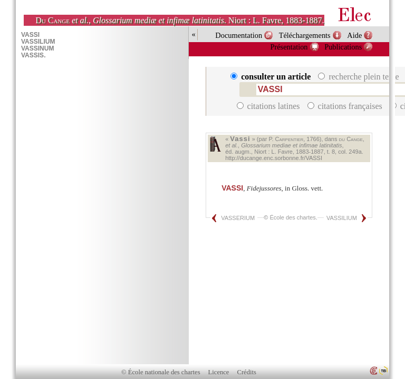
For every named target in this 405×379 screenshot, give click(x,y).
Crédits (246, 372)
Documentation (238, 35)
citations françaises (345, 106)
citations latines (269, 106)
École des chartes (292, 217)
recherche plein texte (359, 76)
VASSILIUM (341, 218)
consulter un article (271, 76)
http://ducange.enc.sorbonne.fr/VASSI (273, 158)
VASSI (232, 188)
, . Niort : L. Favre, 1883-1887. (179, 20)
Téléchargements (305, 35)
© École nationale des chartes (160, 372)
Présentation (288, 47)
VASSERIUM (238, 218)
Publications (343, 47)
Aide (354, 35)
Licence (218, 372)
